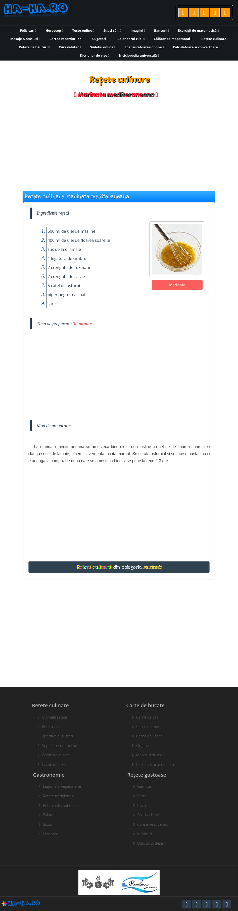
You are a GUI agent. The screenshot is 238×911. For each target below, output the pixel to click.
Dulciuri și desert (154, 843)
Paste (144, 795)
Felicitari (28, 30)
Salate (51, 814)
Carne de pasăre (53, 754)
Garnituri (147, 786)
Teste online (83, 30)
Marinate (177, 284)
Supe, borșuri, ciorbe (56, 745)
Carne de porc (51, 764)
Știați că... (112, 30)
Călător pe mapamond (173, 38)
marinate (152, 567)
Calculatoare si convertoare (196, 47)
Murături (147, 833)
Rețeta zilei (48, 726)
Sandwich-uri (151, 814)
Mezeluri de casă (147, 754)
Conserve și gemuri (156, 824)
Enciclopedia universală (138, 55)
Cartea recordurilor (66, 38)
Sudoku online (102, 47)
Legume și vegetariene (65, 786)
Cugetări (100, 38)
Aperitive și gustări (54, 735)
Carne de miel (145, 726)
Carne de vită (144, 717)
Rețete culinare (214, 38)
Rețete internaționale (63, 805)
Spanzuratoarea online (144, 47)
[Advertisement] (119, 141)
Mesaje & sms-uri (25, 38)
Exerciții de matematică (198, 30)
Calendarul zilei (131, 38)
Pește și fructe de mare (152, 764)
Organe (139, 745)
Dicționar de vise (94, 55)
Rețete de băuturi (34, 47)
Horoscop (54, 30)
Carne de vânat (146, 735)
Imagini (138, 30)
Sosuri (51, 824)
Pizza (144, 805)
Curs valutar (70, 47)
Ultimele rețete (51, 717)
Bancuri (161, 30)
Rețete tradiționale (61, 795)
